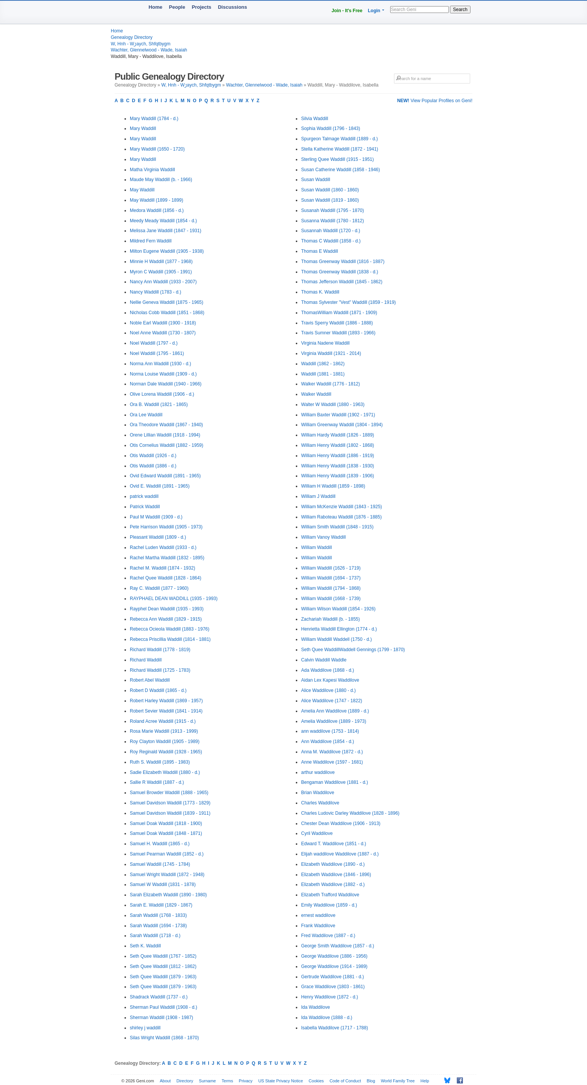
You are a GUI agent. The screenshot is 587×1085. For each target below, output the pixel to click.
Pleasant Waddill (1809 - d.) (158, 537)
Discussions (232, 7)
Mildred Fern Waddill (151, 241)
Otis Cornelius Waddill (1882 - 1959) (166, 445)
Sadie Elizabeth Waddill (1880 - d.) (165, 772)
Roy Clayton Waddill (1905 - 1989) (164, 741)
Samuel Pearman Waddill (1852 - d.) (167, 854)
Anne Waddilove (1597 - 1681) (332, 762)
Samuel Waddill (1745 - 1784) (160, 864)
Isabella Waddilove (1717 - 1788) (334, 1027)
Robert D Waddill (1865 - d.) (158, 690)
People (177, 7)
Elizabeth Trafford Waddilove (330, 894)
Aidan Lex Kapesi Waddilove (330, 680)
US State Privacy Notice (280, 1081)
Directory (185, 1081)
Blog (371, 1081)
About (165, 1081)
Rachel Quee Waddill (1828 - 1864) (165, 578)
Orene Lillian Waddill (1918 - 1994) (165, 435)
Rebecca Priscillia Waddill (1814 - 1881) (170, 639)
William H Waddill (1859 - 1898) (333, 486)
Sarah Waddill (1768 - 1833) (158, 915)
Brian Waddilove (317, 792)
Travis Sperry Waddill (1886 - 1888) (337, 323)
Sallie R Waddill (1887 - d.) (157, 782)
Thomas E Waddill (319, 251)
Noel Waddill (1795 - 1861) (157, 353)
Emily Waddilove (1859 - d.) (329, 905)
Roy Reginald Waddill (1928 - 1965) (166, 751)
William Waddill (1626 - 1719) (330, 568)
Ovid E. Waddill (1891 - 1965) (160, 486)
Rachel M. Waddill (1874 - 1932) (162, 568)
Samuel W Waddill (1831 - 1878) (163, 884)
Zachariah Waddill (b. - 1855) (330, 619)
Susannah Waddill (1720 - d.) (330, 230)
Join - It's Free (347, 10)
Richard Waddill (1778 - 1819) (160, 649)
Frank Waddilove (318, 925)
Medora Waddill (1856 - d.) (157, 210)
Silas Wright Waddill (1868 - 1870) (164, 1037)
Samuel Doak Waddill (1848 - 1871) (166, 833)
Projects (201, 7)
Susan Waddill (315, 179)
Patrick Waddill (145, 506)
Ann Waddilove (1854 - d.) (327, 741)
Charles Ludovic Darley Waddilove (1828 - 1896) (350, 813)
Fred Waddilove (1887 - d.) (328, 935)
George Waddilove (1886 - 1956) (334, 956)
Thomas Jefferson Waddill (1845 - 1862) (341, 281)
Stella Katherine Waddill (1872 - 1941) (339, 149)
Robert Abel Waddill (150, 680)
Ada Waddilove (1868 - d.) (327, 670)
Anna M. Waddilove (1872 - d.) (332, 751)
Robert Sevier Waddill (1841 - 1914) (166, 711)
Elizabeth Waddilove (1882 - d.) (333, 884)
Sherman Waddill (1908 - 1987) (161, 1017)
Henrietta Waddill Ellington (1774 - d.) (339, 629)
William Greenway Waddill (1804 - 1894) (342, 424)
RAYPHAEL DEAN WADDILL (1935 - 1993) (174, 598)
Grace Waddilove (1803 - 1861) (333, 986)
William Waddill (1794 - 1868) (330, 588)
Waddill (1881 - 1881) (323, 374)
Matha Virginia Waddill (152, 169)
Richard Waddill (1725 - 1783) (160, 670)
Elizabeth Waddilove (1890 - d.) (333, 864)
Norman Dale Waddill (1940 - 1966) (165, 384)
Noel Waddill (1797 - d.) (154, 343)
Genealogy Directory (131, 37)
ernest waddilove (318, 915)
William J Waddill (318, 496)
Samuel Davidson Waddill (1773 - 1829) (170, 803)
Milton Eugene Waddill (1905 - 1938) (167, 251)
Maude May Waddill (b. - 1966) (161, 179)
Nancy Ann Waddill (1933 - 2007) (163, 281)
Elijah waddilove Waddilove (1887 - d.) (340, 854)
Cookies (316, 1081)
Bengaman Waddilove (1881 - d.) (334, 782)
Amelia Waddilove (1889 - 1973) (333, 721)
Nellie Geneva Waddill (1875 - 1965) (166, 302)
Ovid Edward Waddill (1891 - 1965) (165, 475)
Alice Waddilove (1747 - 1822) (331, 700)
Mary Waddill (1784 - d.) (154, 118)
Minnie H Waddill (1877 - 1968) (161, 261)
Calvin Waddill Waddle (323, 660)
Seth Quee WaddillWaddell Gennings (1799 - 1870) (353, 649)
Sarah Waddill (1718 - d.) (155, 935)
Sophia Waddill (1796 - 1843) (330, 128)
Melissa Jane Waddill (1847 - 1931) (165, 230)
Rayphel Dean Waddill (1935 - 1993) (167, 609)
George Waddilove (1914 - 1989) (334, 966)
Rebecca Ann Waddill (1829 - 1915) (166, 619)
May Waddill (142, 190)
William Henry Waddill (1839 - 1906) (337, 475)
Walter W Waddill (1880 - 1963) (333, 404)
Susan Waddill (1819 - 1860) (330, 200)
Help (425, 1081)
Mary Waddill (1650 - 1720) (157, 149)
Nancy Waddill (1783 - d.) (155, 292)
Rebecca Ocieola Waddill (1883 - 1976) (169, 629)
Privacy (245, 1081)
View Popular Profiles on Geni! (434, 100)
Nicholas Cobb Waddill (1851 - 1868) (167, 312)
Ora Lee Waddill (146, 414)
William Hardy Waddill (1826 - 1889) (337, 435)
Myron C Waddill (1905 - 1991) (161, 271)
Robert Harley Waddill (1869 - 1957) (166, 700)
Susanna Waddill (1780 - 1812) (332, 220)
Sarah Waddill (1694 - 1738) (158, 925)
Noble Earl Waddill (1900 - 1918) (163, 323)
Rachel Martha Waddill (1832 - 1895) (167, 557)
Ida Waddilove (315, 1007)
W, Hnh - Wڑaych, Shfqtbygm (141, 44)
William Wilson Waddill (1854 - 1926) (338, 609)
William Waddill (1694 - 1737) (330, 578)
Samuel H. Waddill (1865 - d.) (160, 843)
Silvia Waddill (314, 118)
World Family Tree (398, 1081)
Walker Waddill (316, 394)
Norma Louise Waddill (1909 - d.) (163, 374)
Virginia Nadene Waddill (325, 343)
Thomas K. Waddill (320, 292)
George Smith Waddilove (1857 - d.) (337, 946)
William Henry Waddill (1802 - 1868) (337, 445)
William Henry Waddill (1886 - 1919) (337, 455)
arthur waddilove (318, 772)
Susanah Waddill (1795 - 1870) (332, 210)
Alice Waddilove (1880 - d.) (328, 690)
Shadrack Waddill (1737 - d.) (159, 997)
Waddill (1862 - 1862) (323, 363)
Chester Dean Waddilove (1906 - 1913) (340, 823)
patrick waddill (144, 496)
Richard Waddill (146, 660)
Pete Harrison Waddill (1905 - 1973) (166, 527)
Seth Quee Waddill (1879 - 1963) (163, 976)
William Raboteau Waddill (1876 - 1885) (341, 517)
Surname (207, 1081)
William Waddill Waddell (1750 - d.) (336, 639)
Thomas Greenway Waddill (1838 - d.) (339, 271)
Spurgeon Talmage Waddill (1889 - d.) (339, 138)
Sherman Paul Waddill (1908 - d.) (163, 1007)
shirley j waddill (145, 1027)
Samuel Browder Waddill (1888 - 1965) (169, 792)
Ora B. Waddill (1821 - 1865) (159, 404)
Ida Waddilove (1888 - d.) (326, 1017)
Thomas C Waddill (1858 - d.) (330, 241)
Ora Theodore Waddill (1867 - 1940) (166, 424)
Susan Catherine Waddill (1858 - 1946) (340, 169)
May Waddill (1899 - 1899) (156, 200)
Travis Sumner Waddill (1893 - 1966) (338, 332)
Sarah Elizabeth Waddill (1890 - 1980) (168, 894)
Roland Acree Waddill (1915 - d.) (163, 721)
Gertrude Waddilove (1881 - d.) (332, 976)
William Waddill (316, 547)
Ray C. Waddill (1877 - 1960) (159, 588)
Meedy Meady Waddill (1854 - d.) (163, 220)
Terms (227, 1081)
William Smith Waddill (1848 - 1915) (337, 527)
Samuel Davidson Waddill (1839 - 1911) (170, 813)
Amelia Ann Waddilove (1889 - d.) (335, 711)
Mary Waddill (143, 128)
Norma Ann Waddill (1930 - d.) (160, 363)
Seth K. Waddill (145, 946)
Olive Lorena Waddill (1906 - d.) (162, 394)
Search (460, 9)
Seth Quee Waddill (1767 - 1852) (163, 956)
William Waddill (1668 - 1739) (330, 598)
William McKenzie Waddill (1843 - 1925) (341, 506)
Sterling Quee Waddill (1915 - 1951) (337, 159)
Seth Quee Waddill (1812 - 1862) (163, 966)
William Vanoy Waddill (323, 537)
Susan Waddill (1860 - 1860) (330, 190)
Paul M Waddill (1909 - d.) (156, 517)
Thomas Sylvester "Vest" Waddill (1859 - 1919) (348, 302)
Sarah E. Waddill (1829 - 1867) (161, 905)
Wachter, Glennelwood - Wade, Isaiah (149, 50)
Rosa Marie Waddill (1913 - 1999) (164, 731)
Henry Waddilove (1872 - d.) (329, 997)
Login (374, 10)
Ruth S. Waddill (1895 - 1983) (160, 762)
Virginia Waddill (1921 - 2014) (331, 353)
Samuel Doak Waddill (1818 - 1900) (166, 823)
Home (155, 7)
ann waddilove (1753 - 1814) (330, 731)
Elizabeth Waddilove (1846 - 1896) (336, 874)
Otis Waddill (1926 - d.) (153, 455)
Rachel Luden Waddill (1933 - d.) (163, 547)
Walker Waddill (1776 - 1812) (330, 384)
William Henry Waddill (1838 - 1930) (337, 466)
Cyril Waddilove (317, 833)
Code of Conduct (345, 1081)
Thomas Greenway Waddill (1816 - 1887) (342, 261)
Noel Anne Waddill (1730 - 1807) (163, 332)
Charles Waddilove (320, 803)
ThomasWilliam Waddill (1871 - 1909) (339, 312)
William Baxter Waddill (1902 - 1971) (338, 414)
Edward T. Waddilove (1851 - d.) (333, 843)
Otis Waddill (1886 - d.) (153, 466)
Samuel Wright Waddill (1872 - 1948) (167, 874)
